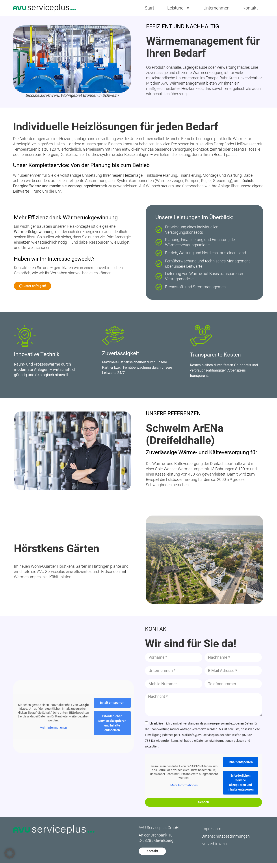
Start (149, 8)
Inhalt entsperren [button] (112, 702)
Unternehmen (216, 8)
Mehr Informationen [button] (53, 727)
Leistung (178, 8)
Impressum (211, 828)
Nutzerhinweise (214, 843)
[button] (9, 853)
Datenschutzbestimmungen (225, 836)
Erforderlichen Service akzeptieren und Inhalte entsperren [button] (112, 723)
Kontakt (250, 8)
